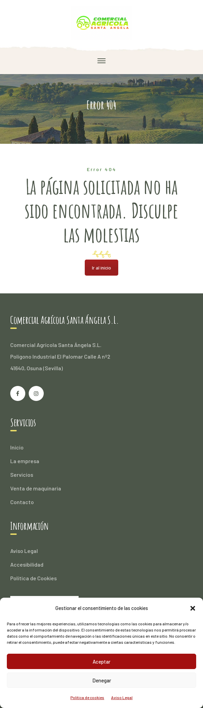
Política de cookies (87, 697)
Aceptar (101, 661)
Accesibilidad (26, 564)
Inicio (17, 447)
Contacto (22, 502)
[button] (192, 608)
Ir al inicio (101, 267)
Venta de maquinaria (35, 488)
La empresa (24, 461)
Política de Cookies (33, 578)
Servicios (21, 474)
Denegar (101, 680)
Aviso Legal (122, 697)
